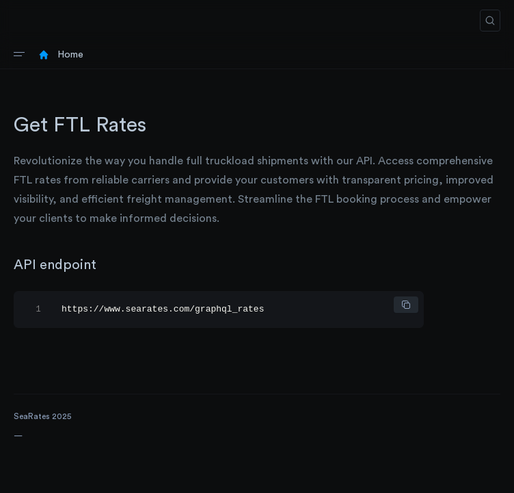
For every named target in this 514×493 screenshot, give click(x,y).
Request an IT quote (53, 474)
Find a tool (33, 455)
